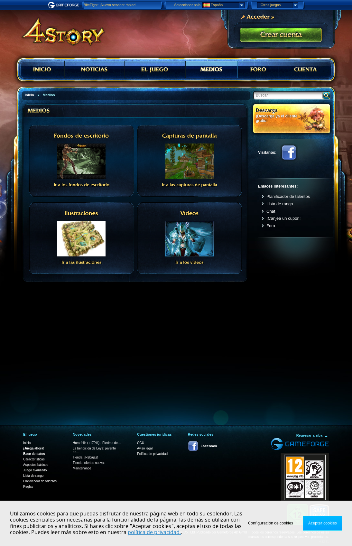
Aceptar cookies (322, 523)
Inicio (27, 443)
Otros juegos (279, 5)
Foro (270, 225)
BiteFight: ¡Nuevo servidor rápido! (110, 5)
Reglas (28, 486)
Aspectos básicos (35, 465)
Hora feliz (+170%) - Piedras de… (97, 443)
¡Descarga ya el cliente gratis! (276, 118)
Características (34, 459)
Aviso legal (145, 448)
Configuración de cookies (270, 523)
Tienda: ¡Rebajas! (85, 457)
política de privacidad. (154, 532)
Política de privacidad (152, 454)
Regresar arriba (309, 435)
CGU (140, 443)
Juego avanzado (35, 470)
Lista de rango (279, 203)
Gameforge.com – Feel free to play (64, 5)
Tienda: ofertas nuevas (89, 463)
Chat (270, 211)
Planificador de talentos (288, 196)
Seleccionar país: (187, 5)
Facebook (289, 152)
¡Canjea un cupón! (283, 218)
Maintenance (82, 468)
